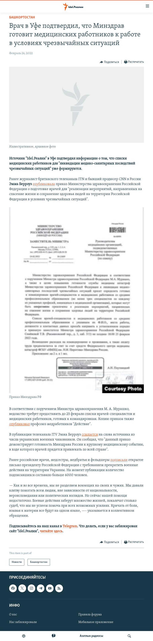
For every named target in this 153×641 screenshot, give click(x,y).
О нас (13, 614)
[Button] (109, 62)
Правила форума (90, 614)
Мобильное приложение (95, 622)
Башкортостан (22, 17)
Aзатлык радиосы (91, 636)
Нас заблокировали (23, 622)
